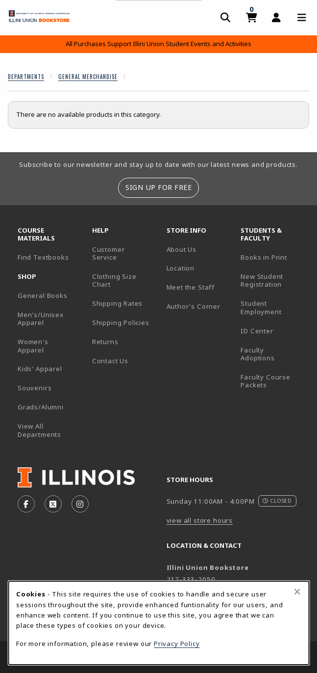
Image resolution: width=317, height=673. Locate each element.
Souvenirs (34, 387)
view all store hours (200, 520)
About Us (182, 249)
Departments (26, 77)
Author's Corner (193, 306)
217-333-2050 (191, 579)
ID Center (274, 330)
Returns (105, 341)
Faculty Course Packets (266, 381)
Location (181, 268)
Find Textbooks (43, 257)
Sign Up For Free (158, 187)
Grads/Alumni (41, 407)
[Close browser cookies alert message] (297, 591)
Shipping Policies (120, 322)
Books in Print (274, 257)
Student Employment (274, 307)
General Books (43, 295)
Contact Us (110, 360)
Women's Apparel (33, 345)
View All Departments (39, 430)
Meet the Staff (191, 287)
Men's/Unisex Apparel (41, 318)
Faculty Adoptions (257, 354)
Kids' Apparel (40, 368)
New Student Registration (262, 280)
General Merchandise (88, 77)
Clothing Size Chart (114, 280)
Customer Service (108, 253)
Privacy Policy (177, 643)
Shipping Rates (117, 303)
